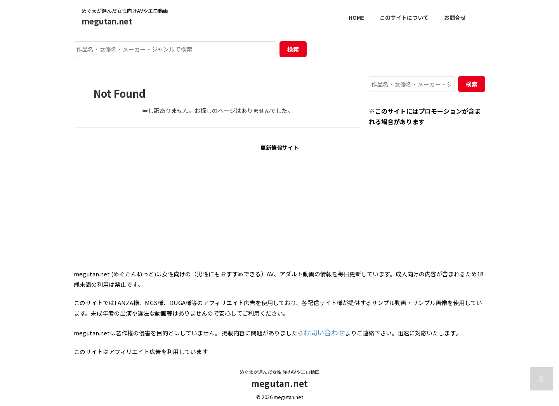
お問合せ (455, 17)
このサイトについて (404, 17)
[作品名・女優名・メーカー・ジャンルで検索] (175, 49)
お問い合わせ (320, 331)
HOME (356, 17)
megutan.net (107, 21)
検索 (293, 49)
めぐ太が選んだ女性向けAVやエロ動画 (279, 369)
